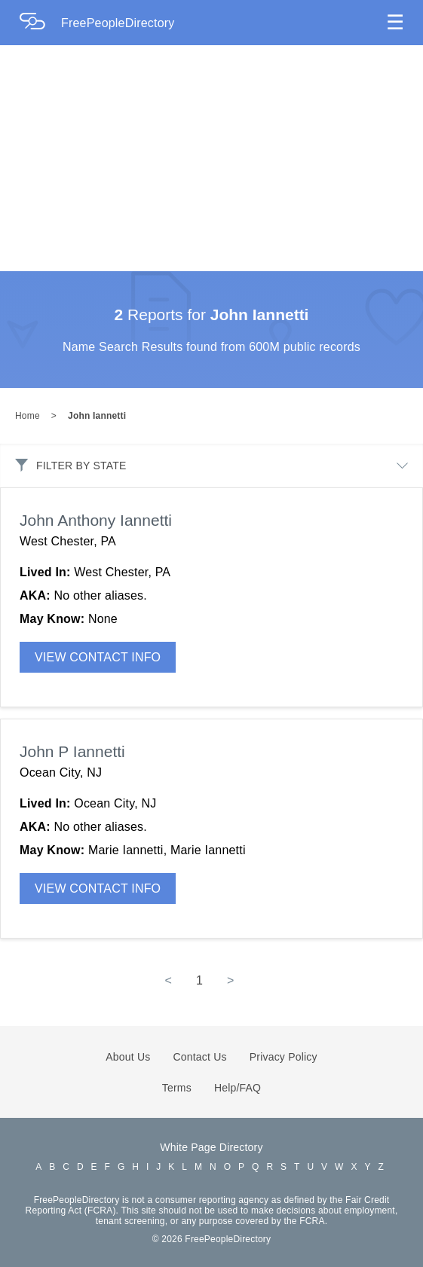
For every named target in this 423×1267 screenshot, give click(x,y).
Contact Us (200, 1057)
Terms (177, 1088)
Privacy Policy (283, 1057)
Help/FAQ (237, 1088)
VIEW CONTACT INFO (98, 657)
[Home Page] (40, 23)
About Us (128, 1057)
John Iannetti (97, 416)
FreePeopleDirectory (118, 23)
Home (27, 416)
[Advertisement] (211, 158)
